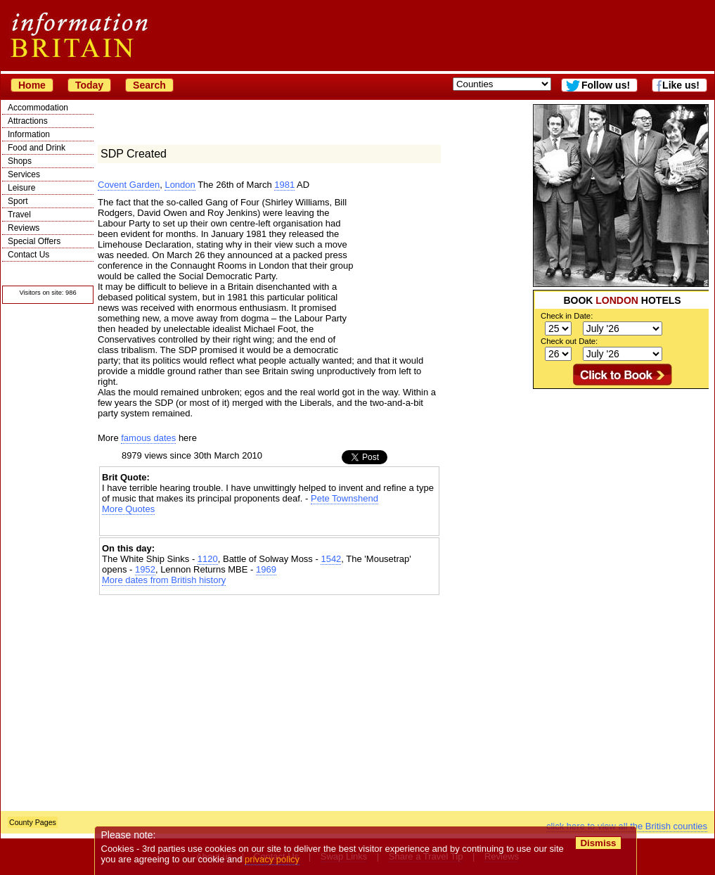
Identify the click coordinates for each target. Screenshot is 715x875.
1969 (266, 569)
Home (32, 85)
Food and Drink (36, 148)
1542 (331, 559)
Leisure (21, 188)
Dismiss (598, 843)
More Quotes (128, 509)
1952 (145, 569)
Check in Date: (567, 316)
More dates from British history (164, 580)
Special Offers (34, 241)
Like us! (681, 85)
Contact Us (28, 255)
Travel (19, 214)
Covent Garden (129, 184)
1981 (284, 184)
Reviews (23, 228)
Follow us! (605, 85)
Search (149, 85)
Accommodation (38, 108)
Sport (18, 201)
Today (89, 85)
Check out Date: (569, 341)
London (180, 184)
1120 (208, 559)
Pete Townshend (344, 498)
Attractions (28, 121)
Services (24, 174)
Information (29, 134)
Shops (20, 161)
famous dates (148, 438)
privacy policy (272, 859)
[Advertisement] (601, 600)
